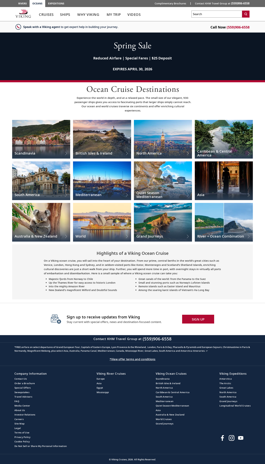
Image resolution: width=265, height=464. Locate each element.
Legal (17, 428)
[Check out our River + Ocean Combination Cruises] (224, 222)
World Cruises (164, 419)
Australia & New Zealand (170, 414)
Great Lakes (226, 387)
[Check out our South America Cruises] (41, 180)
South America (164, 396)
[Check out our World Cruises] (102, 222)
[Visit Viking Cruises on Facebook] (222, 438)
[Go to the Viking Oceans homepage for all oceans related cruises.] (23, 13)
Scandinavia (163, 378)
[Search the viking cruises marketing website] (216, 14)
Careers (19, 419)
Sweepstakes (21, 392)
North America (164, 387)
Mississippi (103, 392)
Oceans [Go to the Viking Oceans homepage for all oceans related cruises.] (37, 3)
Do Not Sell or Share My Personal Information (40, 446)
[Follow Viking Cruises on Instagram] (231, 438)
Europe (101, 378)
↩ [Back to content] (207, 350)
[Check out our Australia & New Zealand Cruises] (41, 222)
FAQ (16, 401)
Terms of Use (21, 432)
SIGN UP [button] (198, 319)
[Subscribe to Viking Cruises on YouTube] (241, 438)
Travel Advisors (23, 396)
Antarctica (225, 378)
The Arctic (225, 383)
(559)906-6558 (238, 27)
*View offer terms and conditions (133, 359)
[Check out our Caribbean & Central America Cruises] (224, 139)
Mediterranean (164, 401)
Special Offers (22, 387)
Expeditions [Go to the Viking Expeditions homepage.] (56, 3)
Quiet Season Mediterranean (172, 405)
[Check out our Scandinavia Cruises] (41, 139)
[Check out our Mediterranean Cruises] (102, 180)
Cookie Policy (22, 441)
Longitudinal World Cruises (235, 405)
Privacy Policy (22, 437)
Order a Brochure (24, 383)
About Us (19, 410)
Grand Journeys (164, 423)
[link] (46, 15)
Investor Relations (24, 414)
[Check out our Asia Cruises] (224, 180)
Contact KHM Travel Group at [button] (222, 3)
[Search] (246, 14)
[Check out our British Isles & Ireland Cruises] (102, 139)
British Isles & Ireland (168, 383)
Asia (99, 383)
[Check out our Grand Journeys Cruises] (163, 222)
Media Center (22, 405)
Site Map (19, 423)
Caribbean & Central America (173, 392)
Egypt (100, 387)
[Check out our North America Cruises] (163, 139)
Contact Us (20, 378)
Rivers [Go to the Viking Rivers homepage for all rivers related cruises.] (22, 3)
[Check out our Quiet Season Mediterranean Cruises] (163, 180)
